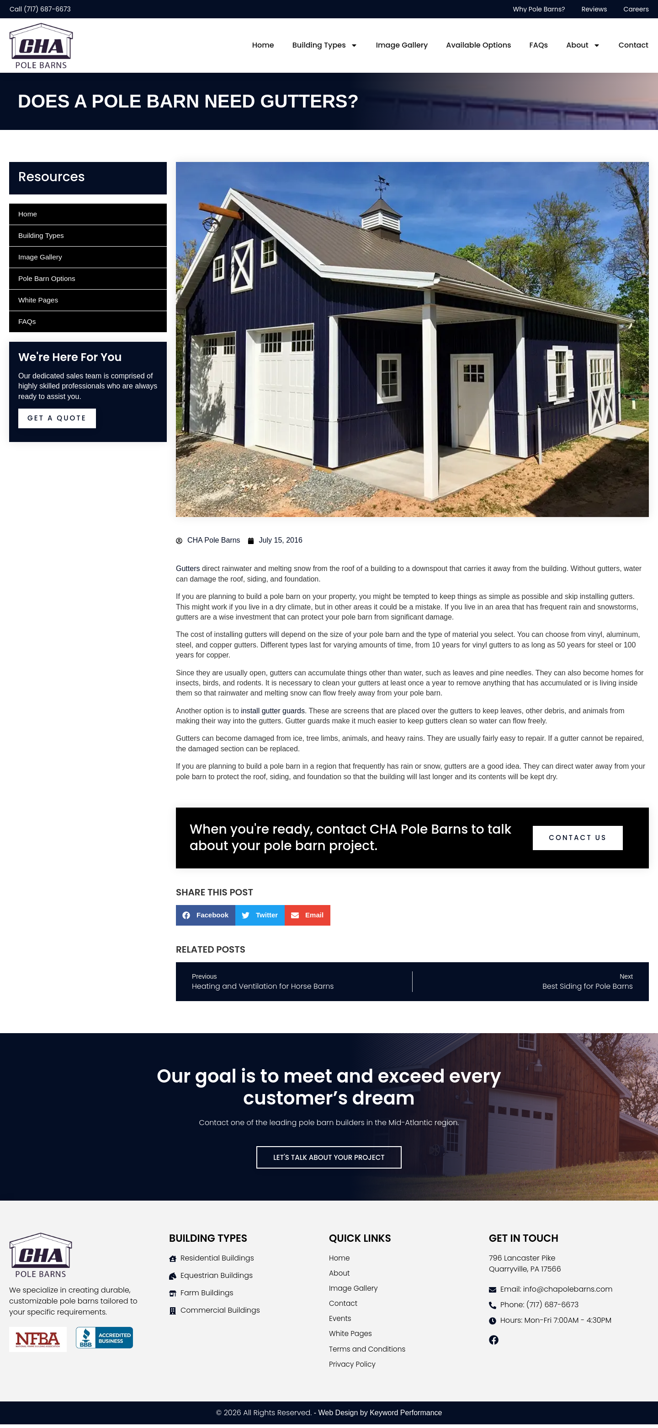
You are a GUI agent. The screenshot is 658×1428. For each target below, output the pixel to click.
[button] (205, 915)
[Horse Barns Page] (249, 1276)
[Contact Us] (329, 1157)
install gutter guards (273, 711)
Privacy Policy (353, 1367)
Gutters (188, 568)
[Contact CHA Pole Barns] (569, 1289)
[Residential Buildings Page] (249, 1258)
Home (263, 45)
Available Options (478, 45)
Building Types (325, 45)
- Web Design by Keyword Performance (377, 1416)
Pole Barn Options (48, 278)
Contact (633, 45)
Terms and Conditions (369, 1352)
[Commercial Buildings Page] (249, 1310)
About (583, 45)
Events (340, 1320)
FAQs (539, 45)
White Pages (39, 300)
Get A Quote (58, 418)
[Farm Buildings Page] (249, 1293)
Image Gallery (402, 45)
